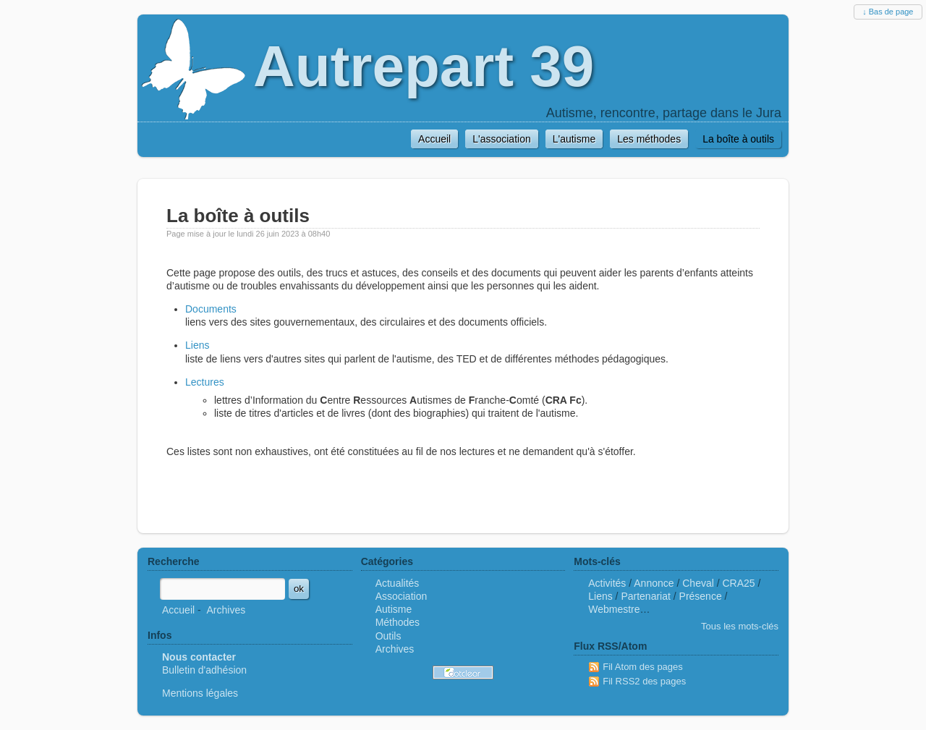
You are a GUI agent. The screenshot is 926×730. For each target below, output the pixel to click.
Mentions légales (200, 693)
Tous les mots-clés (739, 626)
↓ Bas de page (887, 11)
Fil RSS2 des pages (644, 681)
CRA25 (739, 583)
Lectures (204, 382)
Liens (197, 345)
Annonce (654, 583)
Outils (388, 636)
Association (401, 596)
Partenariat (645, 596)
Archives (225, 610)
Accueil (178, 610)
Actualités (397, 583)
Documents (211, 309)
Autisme (393, 609)
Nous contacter (199, 657)
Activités (607, 583)
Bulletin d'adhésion (204, 670)
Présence (700, 596)
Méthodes (397, 622)
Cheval (698, 583)
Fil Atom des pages (643, 666)
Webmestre (614, 609)
